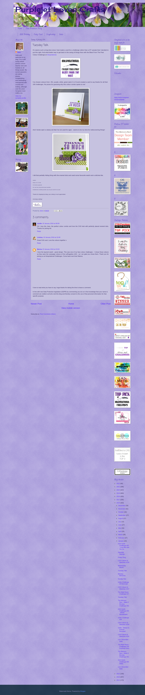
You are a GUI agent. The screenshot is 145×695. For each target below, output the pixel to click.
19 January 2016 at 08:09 (50, 223)
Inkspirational (51, 55)
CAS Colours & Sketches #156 (123, 623)
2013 (118, 680)
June (120, 525)
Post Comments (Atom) (48, 314)
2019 (118, 493)
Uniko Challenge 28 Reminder (123, 583)
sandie (39, 223)
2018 (118, 496)
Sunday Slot (122, 579)
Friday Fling (122, 557)
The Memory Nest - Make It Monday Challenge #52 (123, 603)
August (120, 518)
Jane (19, 52)
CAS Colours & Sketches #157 (123, 588)
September (122, 515)
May (120, 528)
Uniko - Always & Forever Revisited (123, 629)
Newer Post (36, 304)
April (120, 531)
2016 (118, 503)
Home (20, 28)
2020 (118, 490)
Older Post (106, 304)
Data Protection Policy (34, 28)
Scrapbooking (50, 34)
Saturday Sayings (121, 553)
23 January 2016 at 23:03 (50, 249)
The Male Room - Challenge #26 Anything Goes (124, 646)
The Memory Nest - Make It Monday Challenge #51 (123, 654)
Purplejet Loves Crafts (60, 9)
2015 (118, 674)
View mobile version (70, 308)
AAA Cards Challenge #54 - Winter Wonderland (123, 611)
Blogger (82, 691)
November (122, 509)
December (122, 505)
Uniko (61, 34)
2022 (118, 483)
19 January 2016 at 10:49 (51, 237)
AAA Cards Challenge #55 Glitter (123, 662)
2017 (118, 500)
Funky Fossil (38, 34)
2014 (118, 677)
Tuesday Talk (122, 571)
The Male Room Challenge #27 (123, 593)
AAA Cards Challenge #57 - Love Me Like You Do (123, 546)
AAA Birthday (25, 34)
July (119, 522)
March (120, 534)
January (121, 541)
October (121, 512)
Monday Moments (121, 575)
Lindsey (40, 237)
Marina (39, 249)
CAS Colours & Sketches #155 (123, 635)
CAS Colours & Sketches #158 (123, 561)
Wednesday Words (122, 566)
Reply (39, 231)
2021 (118, 487)
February (121, 538)
